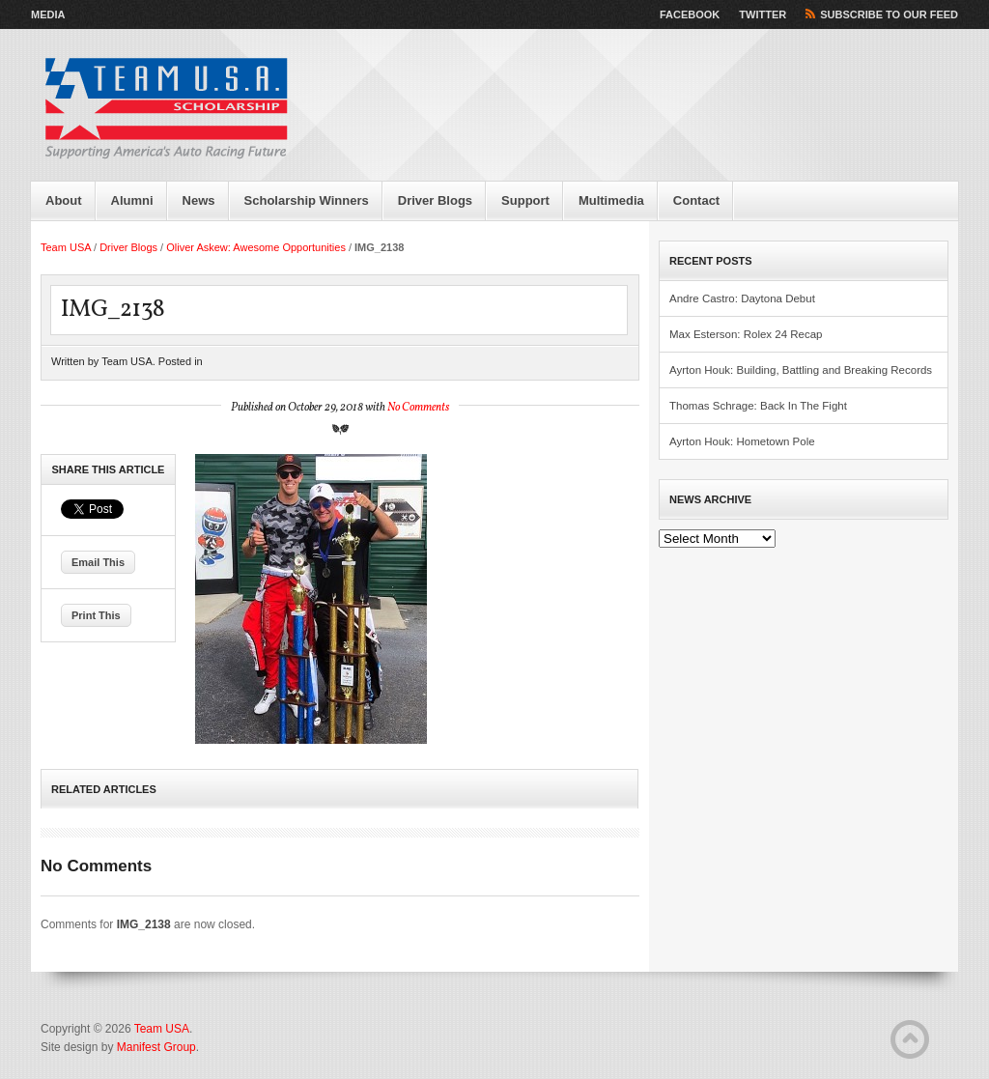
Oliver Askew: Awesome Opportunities (256, 247)
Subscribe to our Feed (889, 14)
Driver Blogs (435, 200)
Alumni (132, 200)
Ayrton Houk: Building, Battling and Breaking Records (800, 370)
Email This (98, 562)
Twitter (762, 14)
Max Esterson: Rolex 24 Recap (746, 334)
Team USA (66, 247)
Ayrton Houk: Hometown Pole (742, 441)
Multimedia (611, 200)
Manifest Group (156, 1047)
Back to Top (909, 1039)
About (63, 200)
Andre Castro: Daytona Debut (742, 298)
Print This (96, 615)
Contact (696, 200)
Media (48, 14)
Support (525, 200)
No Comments (418, 407)
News (199, 200)
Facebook (690, 14)
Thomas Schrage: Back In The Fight (758, 406)
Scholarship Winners (306, 200)
